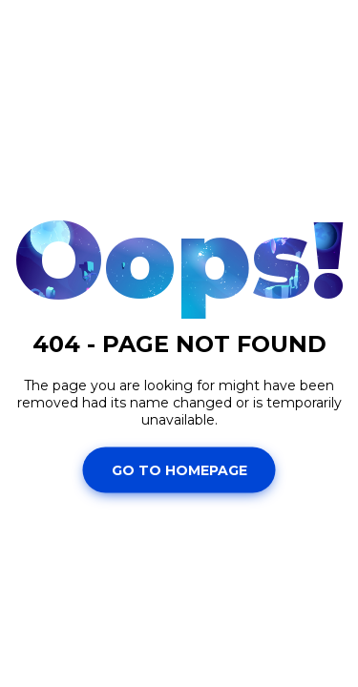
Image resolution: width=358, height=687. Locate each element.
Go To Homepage (179, 469)
